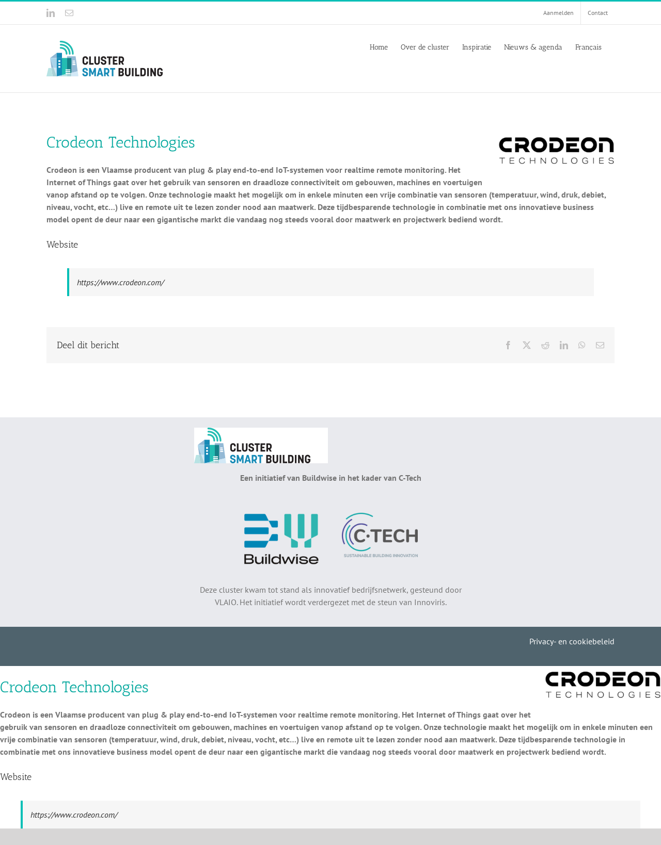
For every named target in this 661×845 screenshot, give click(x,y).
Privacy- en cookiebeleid (572, 641)
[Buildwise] (281, 517)
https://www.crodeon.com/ (120, 282)
